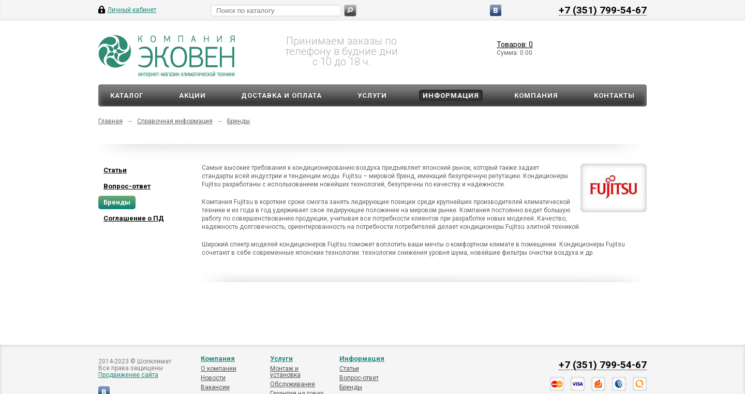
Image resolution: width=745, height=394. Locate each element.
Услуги (372, 95)
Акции (192, 95)
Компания (536, 95)
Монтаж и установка (285, 371)
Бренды (238, 121)
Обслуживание (292, 384)
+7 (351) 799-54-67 (603, 10)
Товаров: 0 (515, 44)
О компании (218, 368)
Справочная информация (175, 121)
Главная (110, 121)
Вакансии (215, 387)
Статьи (349, 368)
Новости (213, 378)
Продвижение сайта (128, 374)
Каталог (126, 95)
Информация (451, 95)
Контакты (614, 95)
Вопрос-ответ (359, 378)
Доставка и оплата (281, 95)
